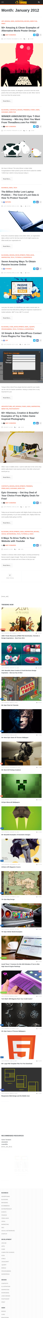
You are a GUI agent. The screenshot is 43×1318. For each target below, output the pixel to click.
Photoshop (5, 1240)
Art (2, 21)
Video (31, 534)
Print (3, 23)
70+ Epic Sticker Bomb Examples (11, 902)
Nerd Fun (33, 21)
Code (11, 327)
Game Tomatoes (6, 1081)
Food (3, 1268)
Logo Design (5, 1237)
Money (3, 1299)
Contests (13, 110)
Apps (3, 1187)
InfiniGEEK (4, 1083)
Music (3, 1305)
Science (4, 1311)
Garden (4, 1277)
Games (3, 1274)
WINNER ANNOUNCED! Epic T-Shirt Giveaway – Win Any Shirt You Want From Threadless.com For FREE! (20, 119)
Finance (4, 1156)
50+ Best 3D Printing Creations (11, 770)
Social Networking (8, 534)
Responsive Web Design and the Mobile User (15, 1037)
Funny (32, 110)
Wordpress (27, 257)
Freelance (30, 255)
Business (4, 187)
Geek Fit (4, 1280)
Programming (6, 329)
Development (20, 255)
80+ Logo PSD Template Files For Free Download (16, 1011)
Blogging (5, 110)
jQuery (31, 327)
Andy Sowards (9, 35)
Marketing (5, 1165)
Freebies (26, 110)
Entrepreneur (6, 1150)
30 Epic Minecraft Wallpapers (10, 796)
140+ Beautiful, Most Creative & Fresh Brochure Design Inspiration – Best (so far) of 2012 (18, 672)
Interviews (5, 1234)
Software (4, 1315)
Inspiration (19, 21)
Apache (3, 1184)
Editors (7, 202)
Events (3, 1153)
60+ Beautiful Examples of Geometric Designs (15, 823)
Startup (4, 1175)
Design (7, 21)
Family (3, 1262)
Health (3, 1287)
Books (3, 1252)
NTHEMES (7, 269)
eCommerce (5, 1147)
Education (5, 1259)
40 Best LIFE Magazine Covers (11, 849)
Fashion (4, 1265)
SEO (2, 1169)
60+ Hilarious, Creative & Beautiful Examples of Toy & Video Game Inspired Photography (19, 416)
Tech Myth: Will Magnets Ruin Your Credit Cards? (16, 957)
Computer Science (7, 1193)
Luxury (3, 1296)
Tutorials (19, 257)
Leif (5, 340)
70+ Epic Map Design (8, 876)
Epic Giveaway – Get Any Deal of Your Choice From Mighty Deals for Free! (20, 495)
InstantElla (4, 1085)
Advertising (5, 1137)
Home (3, 1293)
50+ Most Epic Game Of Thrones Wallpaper (14, 737)
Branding (4, 1144)
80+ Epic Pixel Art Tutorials (9, 705)
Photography (14, 409)
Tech (15, 187)
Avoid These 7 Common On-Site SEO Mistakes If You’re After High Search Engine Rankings (20, 930)
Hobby (3, 1290)
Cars (3, 1255)
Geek (12, 21)
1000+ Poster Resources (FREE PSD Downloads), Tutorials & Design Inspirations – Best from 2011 (20, 637)
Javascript (5, 1203)
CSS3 (3, 1196)
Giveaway (4, 112)
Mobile (3, 1209)
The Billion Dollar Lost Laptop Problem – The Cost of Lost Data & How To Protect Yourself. (20, 194)
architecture (6, 406)
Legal (3, 1162)
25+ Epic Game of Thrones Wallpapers (13, 984)
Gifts (3, 1283)
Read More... (7, 101)
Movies (26, 21)
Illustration (5, 1228)
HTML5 (3, 1200)
